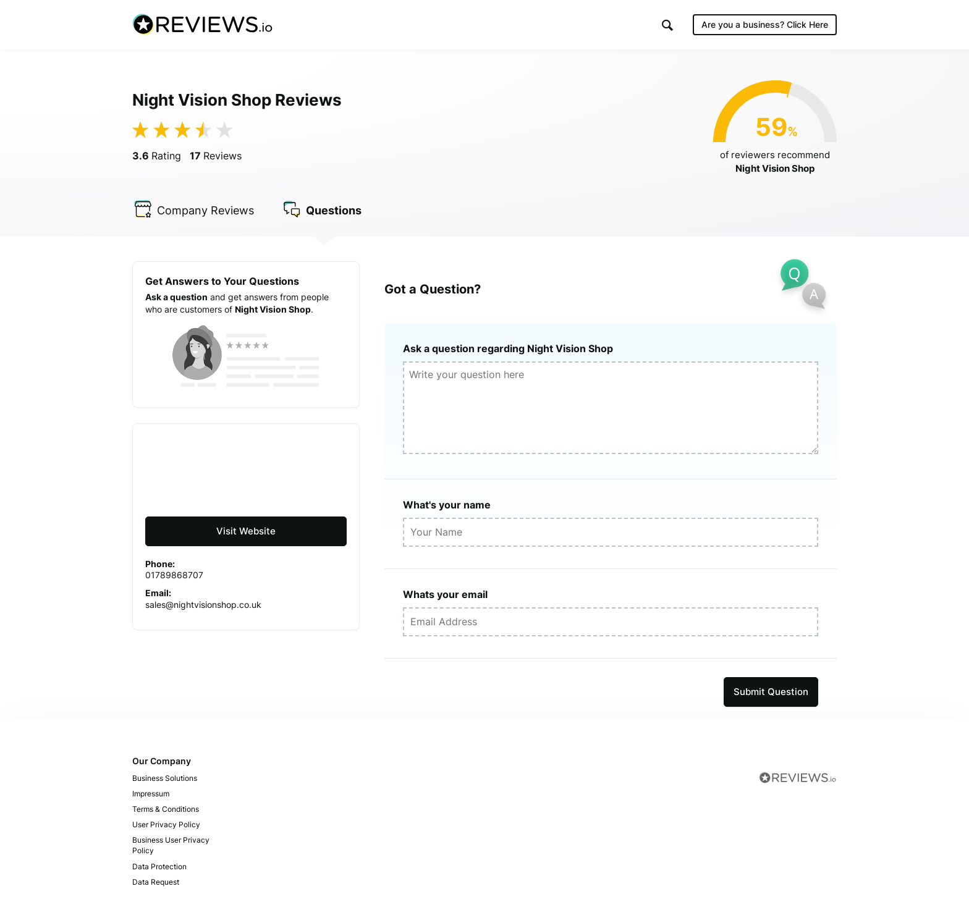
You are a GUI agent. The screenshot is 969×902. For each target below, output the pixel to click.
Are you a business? (764, 24)
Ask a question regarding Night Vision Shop (508, 348)
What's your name (447, 505)
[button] (667, 25)
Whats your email (445, 594)
